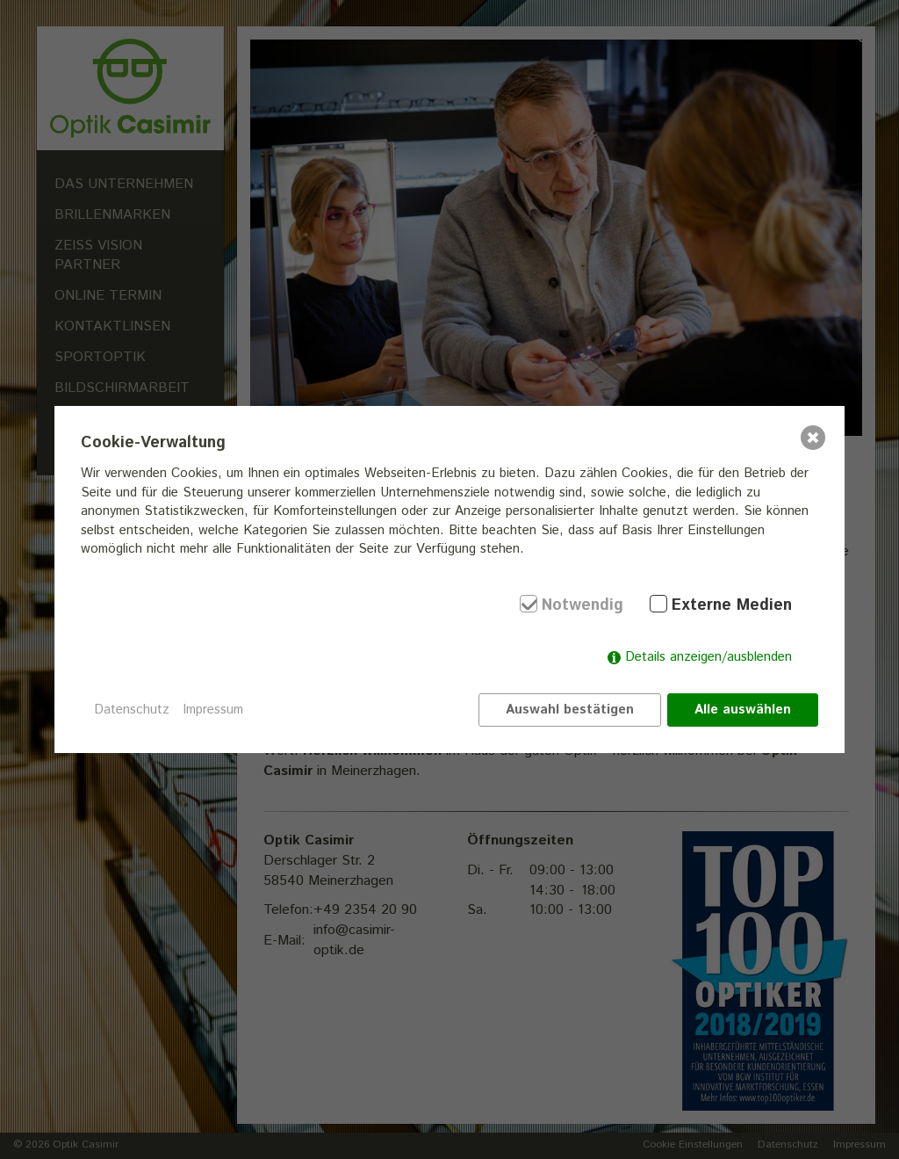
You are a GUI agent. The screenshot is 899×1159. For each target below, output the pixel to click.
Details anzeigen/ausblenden (708, 657)
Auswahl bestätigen (570, 709)
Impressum (213, 709)
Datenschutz (131, 709)
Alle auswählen (742, 709)
